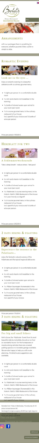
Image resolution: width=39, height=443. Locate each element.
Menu (27, 19)
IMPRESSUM (34, 432)
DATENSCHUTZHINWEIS (31, 437)
